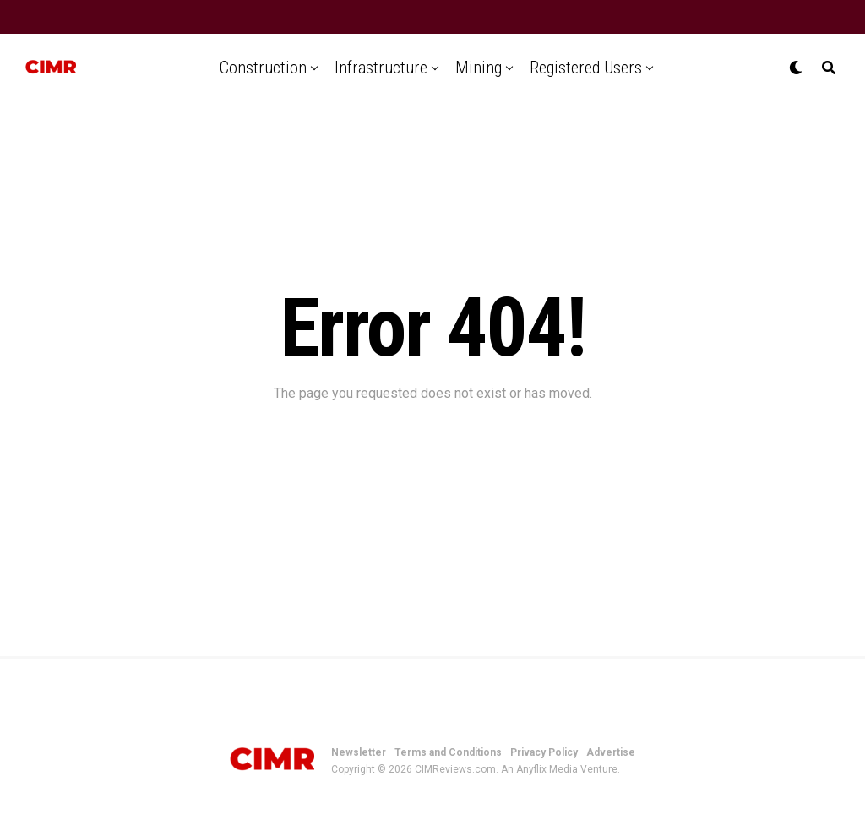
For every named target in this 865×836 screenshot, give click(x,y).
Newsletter (358, 752)
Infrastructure (381, 67)
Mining (478, 67)
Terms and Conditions (448, 752)
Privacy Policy (544, 752)
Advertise (610, 752)
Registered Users (586, 67)
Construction (263, 67)
